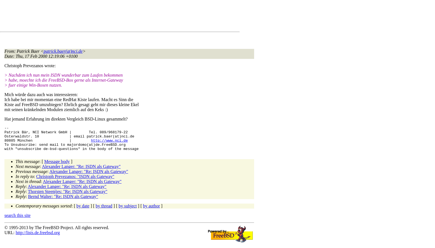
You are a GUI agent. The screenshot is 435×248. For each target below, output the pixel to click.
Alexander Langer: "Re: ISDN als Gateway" (81, 171)
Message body (57, 166)
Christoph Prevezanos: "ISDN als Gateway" (75, 181)
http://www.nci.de (109, 143)
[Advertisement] (105, 16)
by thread (104, 211)
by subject (128, 211)
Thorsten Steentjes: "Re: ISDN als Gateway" (67, 196)
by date (83, 211)
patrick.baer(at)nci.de (63, 51)
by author (151, 211)
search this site (17, 220)
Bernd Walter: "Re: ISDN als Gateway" (63, 201)
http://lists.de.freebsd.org (38, 237)
